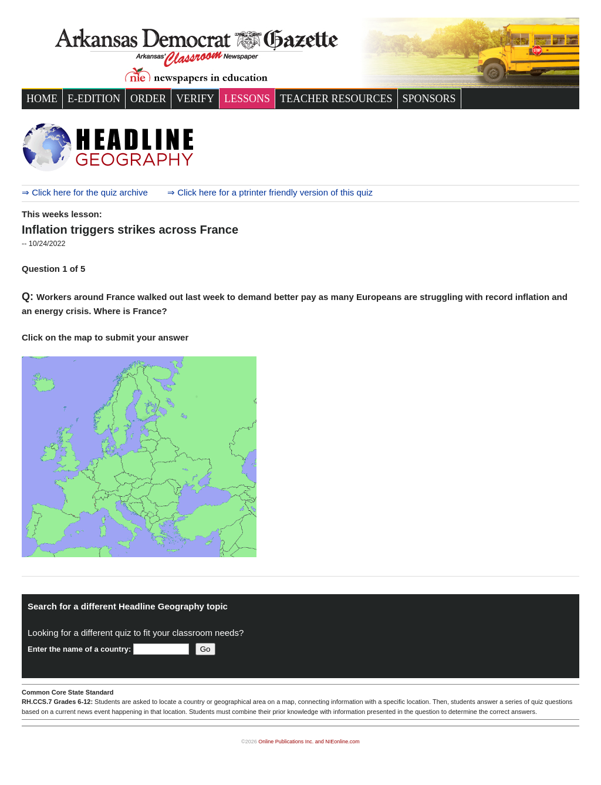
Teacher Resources (336, 99)
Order (148, 99)
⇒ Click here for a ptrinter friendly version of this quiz (270, 192)
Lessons (247, 99)
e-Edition (93, 99)
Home (42, 99)
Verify (195, 99)
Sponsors (429, 99)
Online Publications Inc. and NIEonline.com (309, 741)
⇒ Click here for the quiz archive (85, 192)
